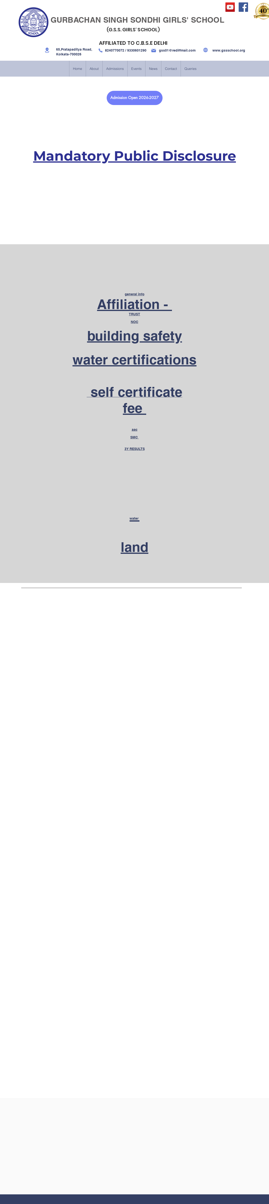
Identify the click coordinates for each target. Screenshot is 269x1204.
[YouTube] (230, 7)
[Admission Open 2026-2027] (135, 98)
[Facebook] (243, 7)
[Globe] (206, 50)
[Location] (47, 50)
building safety (134, 336)
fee (134, 408)
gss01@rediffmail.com (177, 50)
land (134, 547)
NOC (134, 322)
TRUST (134, 314)
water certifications (134, 359)
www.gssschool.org (228, 50)
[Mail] (154, 50)
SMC (134, 437)
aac (135, 429)
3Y (135, 449)
